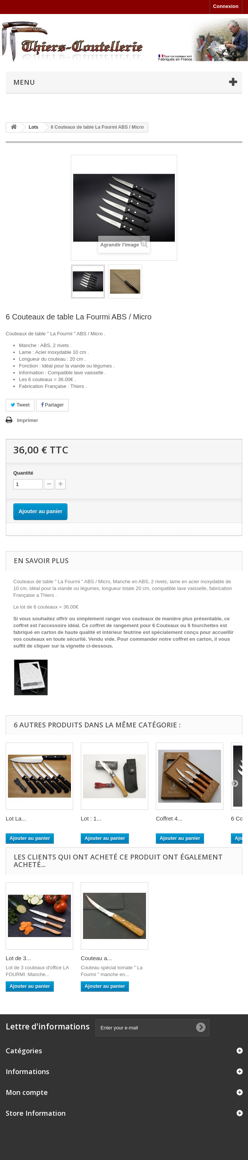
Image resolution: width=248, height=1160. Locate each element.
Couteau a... (171, 958)
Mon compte (27, 1092)
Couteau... (19, 958)
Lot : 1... (91, 818)
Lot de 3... (93, 958)
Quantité (23, 473)
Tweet (20, 405)
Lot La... (16, 818)
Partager (52, 405)
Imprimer (27, 420)
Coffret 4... (169, 818)
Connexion (226, 6)
